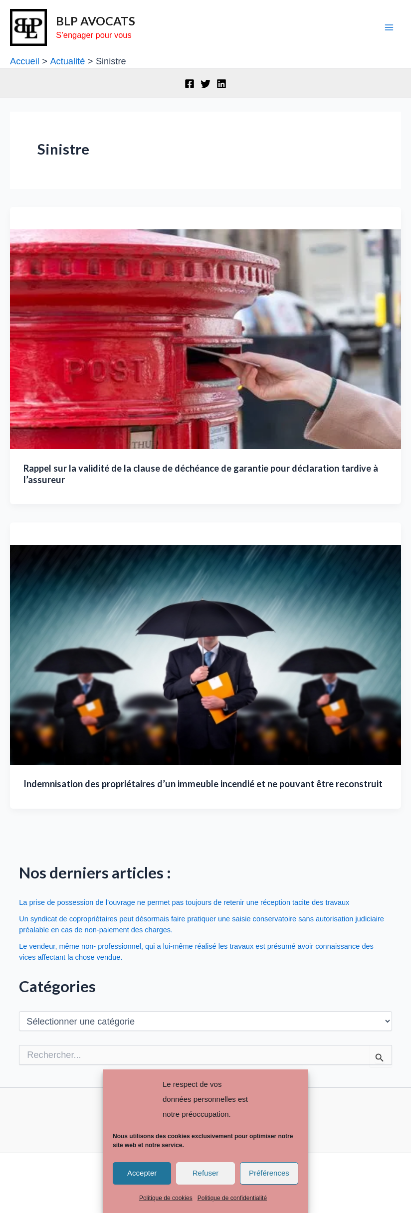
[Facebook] (190, 84)
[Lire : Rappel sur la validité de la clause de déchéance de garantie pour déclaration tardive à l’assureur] (205, 338)
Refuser (206, 1173)
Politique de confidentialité (232, 1198)
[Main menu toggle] (389, 27)
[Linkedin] (221, 84)
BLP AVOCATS (95, 21)
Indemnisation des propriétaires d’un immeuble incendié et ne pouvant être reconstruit (203, 783)
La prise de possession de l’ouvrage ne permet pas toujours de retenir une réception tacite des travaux (184, 902)
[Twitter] (205, 84)
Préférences (269, 1173)
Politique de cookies (166, 1198)
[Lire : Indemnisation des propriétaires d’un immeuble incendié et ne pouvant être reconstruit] (205, 654)
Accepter (142, 1173)
